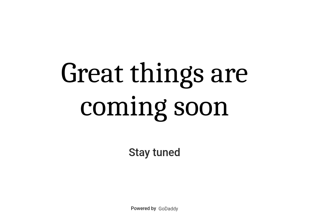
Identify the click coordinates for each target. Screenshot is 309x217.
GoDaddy (168, 209)
